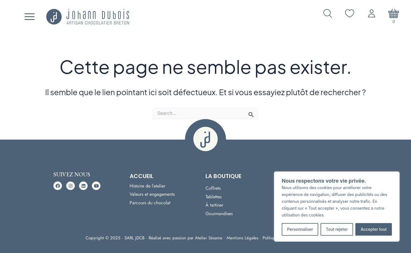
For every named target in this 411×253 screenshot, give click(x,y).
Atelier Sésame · (211, 238)
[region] (337, 207)
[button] (57, 185)
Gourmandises (219, 213)
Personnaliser (300, 229)
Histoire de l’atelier (147, 185)
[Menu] (28, 17)
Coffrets (213, 188)
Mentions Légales (242, 238)
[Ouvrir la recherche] (328, 13)
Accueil (141, 176)
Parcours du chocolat (150, 202)
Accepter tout (373, 229)
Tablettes (213, 196)
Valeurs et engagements (152, 193)
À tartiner (214, 205)
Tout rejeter (337, 229)
